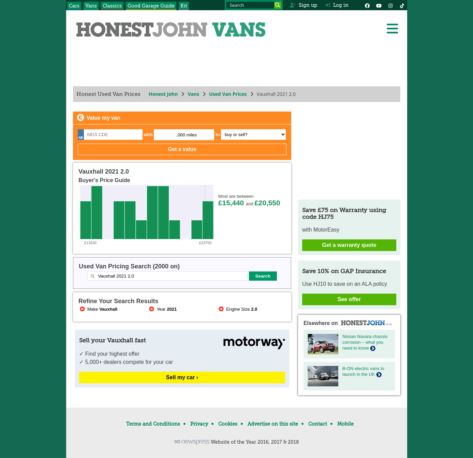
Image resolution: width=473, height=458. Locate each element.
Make (97, 309)
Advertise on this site (273, 424)
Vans (91, 6)
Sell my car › (182, 377)
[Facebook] (367, 5)
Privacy (199, 424)
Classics (112, 6)
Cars (74, 6)
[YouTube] (379, 5)
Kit (183, 6)
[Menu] (392, 28)
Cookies (227, 424)
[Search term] (254, 5)
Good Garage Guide (151, 6)
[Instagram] (390, 5)
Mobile (345, 424)
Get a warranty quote (349, 245)
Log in (337, 5)
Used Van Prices (228, 94)
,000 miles (186, 134)
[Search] (277, 5)
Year (162, 309)
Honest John (163, 94)
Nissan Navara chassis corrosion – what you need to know (364, 342)
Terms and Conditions (153, 424)
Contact (317, 424)
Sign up (303, 5)
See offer (348, 299)
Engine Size (237, 309)
